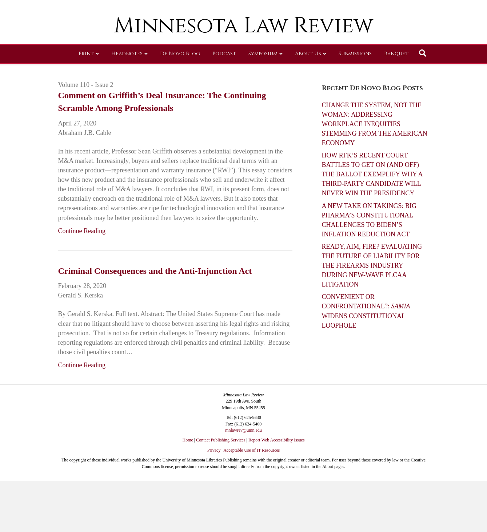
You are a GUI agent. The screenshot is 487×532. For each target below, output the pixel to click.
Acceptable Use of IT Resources (251, 450)
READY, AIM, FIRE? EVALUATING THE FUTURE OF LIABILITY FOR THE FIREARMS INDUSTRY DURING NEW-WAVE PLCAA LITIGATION (372, 265)
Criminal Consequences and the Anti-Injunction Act (155, 271)
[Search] (422, 106)
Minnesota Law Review (243, 79)
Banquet (396, 107)
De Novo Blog (180, 107)
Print (86, 107)
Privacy (214, 450)
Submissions (355, 107)
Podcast (224, 107)
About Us (308, 107)
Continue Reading (81, 231)
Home (188, 440)
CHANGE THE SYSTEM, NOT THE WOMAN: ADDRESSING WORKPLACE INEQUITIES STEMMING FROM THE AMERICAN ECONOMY (374, 124)
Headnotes (127, 107)
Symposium (263, 107)
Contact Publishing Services (220, 440)
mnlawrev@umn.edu (243, 430)
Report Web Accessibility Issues (276, 440)
